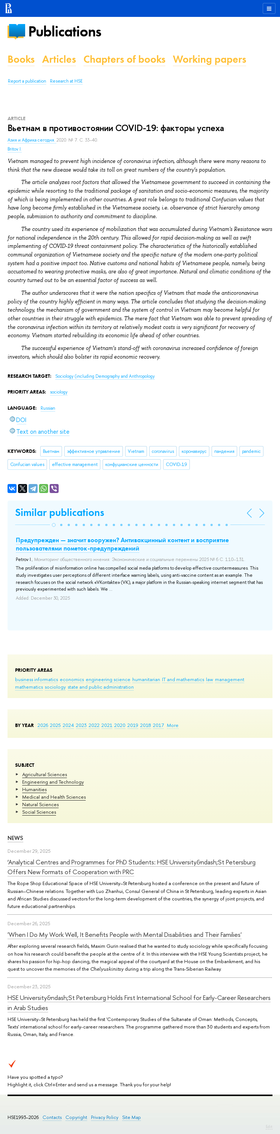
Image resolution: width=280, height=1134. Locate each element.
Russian (48, 408)
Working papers (209, 59)
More (173, 725)
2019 (132, 725)
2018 (145, 725)
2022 (94, 725)
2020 (120, 725)
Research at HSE (66, 81)
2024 (68, 725)
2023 (81, 725)
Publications (64, 31)
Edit (269, 1126)
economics (72, 679)
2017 (158, 725)
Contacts (52, 1117)
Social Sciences (39, 811)
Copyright (76, 1117)
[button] (54, 525)
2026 (43, 725)
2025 (55, 725)
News (15, 838)
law (209, 679)
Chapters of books (124, 59)
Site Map (131, 1117)
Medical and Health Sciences (54, 796)
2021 (106, 725)
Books (21, 59)
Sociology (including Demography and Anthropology (105, 376)
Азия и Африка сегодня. (32, 140)
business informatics (36, 679)
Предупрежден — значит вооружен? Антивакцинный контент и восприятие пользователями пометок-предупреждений (122, 544)
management (229, 679)
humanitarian (146, 679)
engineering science (108, 679)
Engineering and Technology (53, 781)
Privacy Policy (104, 1117)
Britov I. (15, 149)
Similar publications (59, 512)
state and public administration (101, 686)
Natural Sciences (40, 804)
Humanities (34, 789)
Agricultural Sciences (44, 774)
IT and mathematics (183, 679)
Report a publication (27, 81)
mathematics (29, 686)
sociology (55, 686)
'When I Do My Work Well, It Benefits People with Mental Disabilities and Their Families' (125, 934)
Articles (59, 59)
